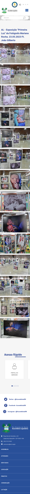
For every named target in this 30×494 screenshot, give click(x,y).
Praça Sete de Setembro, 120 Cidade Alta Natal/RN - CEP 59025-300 (13, 437)
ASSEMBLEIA (4, 449)
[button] (12, 386)
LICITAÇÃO (4, 489)
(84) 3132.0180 (8, 441)
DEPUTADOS (4, 463)
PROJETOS (4, 476)
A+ (23, 4)
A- (27, 4)
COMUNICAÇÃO (5, 483)
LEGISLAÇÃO (4, 469)
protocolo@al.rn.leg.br (9, 444)
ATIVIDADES (4, 456)
